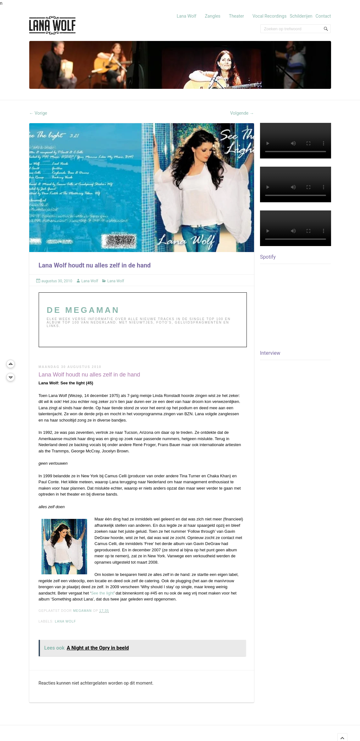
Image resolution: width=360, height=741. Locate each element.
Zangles (212, 16)
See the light (102, 593)
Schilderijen (301, 16)
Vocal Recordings (269, 16)
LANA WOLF (65, 621)
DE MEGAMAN (83, 310)
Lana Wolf (186, 16)
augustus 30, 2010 (57, 281)
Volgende (242, 113)
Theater (236, 16)
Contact (323, 16)
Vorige (38, 113)
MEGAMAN (83, 610)
